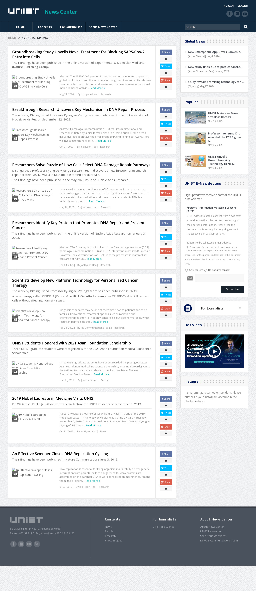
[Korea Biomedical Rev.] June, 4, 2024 (208, 71)
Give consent (196, 270)
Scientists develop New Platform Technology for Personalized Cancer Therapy (75, 301)
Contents (45, 27)
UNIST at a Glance (163, 552)
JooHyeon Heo (89, 94)
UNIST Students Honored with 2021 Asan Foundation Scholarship (71, 366)
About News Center (103, 27)
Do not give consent (219, 270)
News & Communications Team (219, 565)
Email (190, 278)
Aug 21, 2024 (66, 94)
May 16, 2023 (66, 215)
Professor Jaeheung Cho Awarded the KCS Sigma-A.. (224, 136)
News (103, 457)
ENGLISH (243, 5)
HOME (20, 27)
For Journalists (71, 27)
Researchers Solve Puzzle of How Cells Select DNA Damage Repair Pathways (81, 172)
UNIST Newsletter (210, 556)
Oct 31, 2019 (66, 457)
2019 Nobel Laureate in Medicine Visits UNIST (53, 423)
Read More (96, 88)
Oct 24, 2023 (66, 152)
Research (106, 94)
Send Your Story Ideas (213, 561)
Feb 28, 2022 (66, 345)
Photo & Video (113, 565)
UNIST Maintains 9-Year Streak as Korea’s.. (224, 115)
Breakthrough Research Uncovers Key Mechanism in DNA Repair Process (78, 114)
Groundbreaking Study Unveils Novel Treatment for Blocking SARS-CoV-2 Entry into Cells (78, 54)
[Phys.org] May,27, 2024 (201, 86)
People (104, 403)
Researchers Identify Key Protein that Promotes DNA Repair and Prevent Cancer (78, 238)
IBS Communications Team (96, 345)
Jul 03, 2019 (65, 512)
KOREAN (229, 5)
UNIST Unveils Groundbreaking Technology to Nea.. (221, 160)
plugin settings (194, 401)
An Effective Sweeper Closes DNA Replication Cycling (60, 479)
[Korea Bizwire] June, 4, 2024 (204, 56)
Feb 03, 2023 (66, 277)
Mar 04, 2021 (66, 403)
